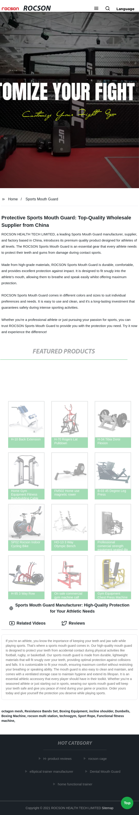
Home (13, 199)
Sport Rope (86, 716)
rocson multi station (42, 716)
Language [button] (125, 9)
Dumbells (122, 711)
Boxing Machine (13, 716)
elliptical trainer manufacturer (52, 771)
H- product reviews (58, 759)
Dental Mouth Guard (106, 771)
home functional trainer (76, 784)
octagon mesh (12, 711)
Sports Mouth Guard (42, 199)
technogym (67, 716)
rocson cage (98, 759)
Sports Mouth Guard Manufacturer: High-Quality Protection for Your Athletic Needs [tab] (69, 608)
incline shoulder (101, 711)
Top (127, 803)
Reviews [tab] (73, 623)
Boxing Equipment (73, 711)
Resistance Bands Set (41, 711)
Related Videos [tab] (27, 623)
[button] (96, 9)
